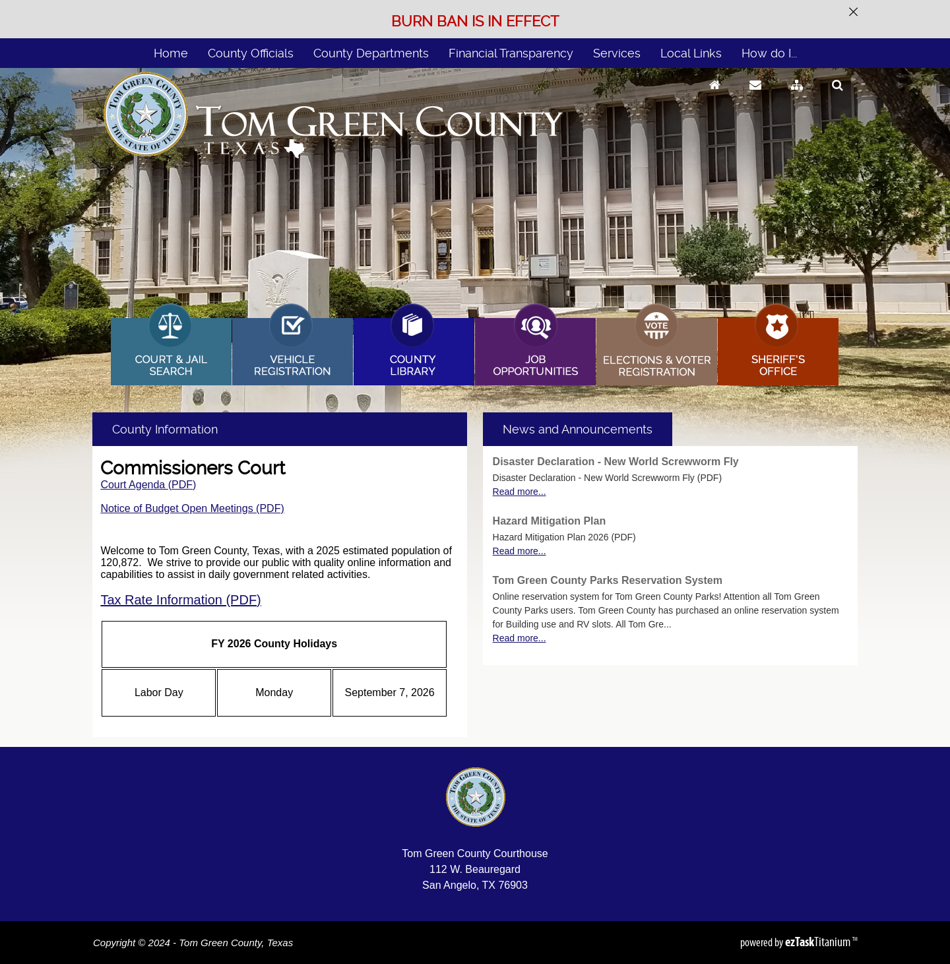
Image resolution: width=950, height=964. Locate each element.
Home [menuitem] (171, 53)
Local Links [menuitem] (691, 53)
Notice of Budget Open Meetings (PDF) (192, 508)
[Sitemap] (797, 97)
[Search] (837, 97)
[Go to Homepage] (715, 97)
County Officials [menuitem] (251, 53)
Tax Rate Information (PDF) (180, 600)
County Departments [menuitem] (371, 53)
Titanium (818, 941)
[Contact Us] (755, 97)
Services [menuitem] (617, 53)
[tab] (577, 429)
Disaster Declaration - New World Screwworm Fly (616, 461)
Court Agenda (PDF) (148, 484)
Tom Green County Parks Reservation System (607, 580)
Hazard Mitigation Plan (549, 521)
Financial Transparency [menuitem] (511, 53)
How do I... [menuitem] (769, 53)
